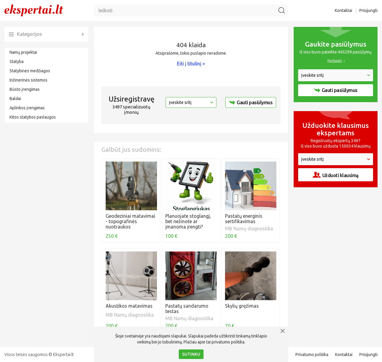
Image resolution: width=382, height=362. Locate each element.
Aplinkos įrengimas (27, 107)
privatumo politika (228, 342)
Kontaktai (343, 10)
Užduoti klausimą (336, 175)
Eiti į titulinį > (191, 63)
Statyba (17, 61)
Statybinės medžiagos (30, 70)
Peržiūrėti (334, 60)
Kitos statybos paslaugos (33, 117)
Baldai (15, 98)
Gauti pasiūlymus (250, 102)
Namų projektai (23, 52)
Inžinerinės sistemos (28, 80)
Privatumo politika (311, 354)
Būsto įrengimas (25, 89)
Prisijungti (368, 10)
